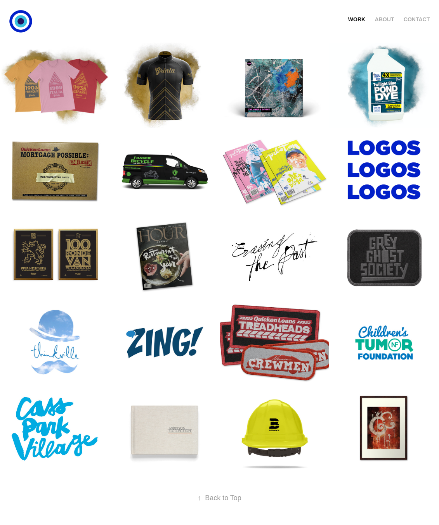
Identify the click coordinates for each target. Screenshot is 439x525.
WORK (356, 19)
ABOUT (384, 19)
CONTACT (417, 19)
